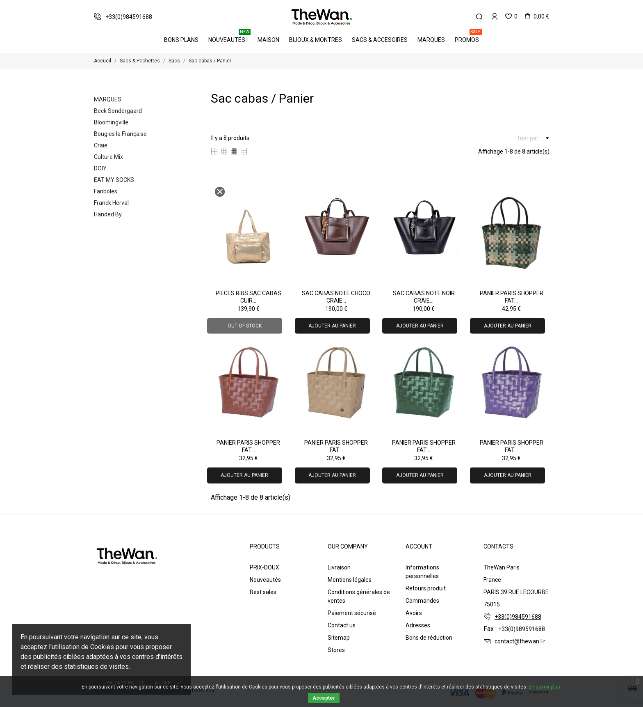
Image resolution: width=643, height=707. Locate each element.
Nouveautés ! (229, 37)
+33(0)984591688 (518, 616)
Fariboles (105, 191)
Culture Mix (108, 157)
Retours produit (426, 588)
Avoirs (414, 613)
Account (419, 546)
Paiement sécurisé (352, 613)
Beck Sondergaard (118, 111)
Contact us (342, 625)
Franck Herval (111, 203)
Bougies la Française (120, 134)
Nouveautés (265, 579)
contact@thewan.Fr (520, 641)
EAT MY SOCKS (114, 180)
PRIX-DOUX (264, 567)
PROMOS (468, 37)
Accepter (323, 698)
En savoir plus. (545, 687)
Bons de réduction (429, 637)
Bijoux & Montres (315, 40)
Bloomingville (111, 122)
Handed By (108, 214)
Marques (431, 40)
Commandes (422, 600)
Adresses (418, 625)
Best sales (263, 592)
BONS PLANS (181, 40)
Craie (100, 145)
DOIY (100, 168)
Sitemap (339, 637)
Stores (336, 650)
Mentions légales (350, 579)
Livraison (339, 567)
